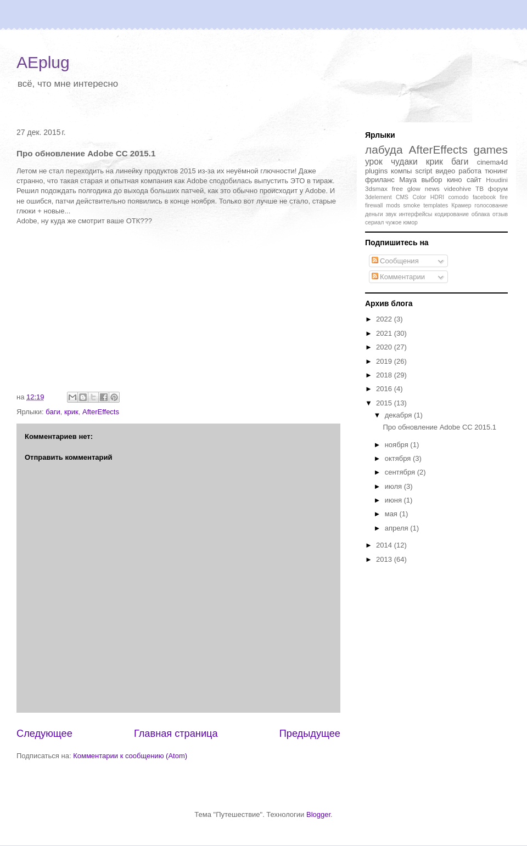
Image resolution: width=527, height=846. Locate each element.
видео (445, 171)
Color (419, 197)
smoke (412, 205)
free (397, 188)
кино (454, 180)
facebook (484, 197)
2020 (385, 347)
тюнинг (496, 171)
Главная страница (176, 733)
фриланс (380, 180)
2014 (385, 545)
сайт (474, 180)
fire (504, 197)
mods (393, 205)
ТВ (479, 188)
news (432, 188)
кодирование (452, 214)
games (491, 149)
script (423, 171)
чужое (393, 222)
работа (469, 171)
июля (394, 486)
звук (390, 214)
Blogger (318, 814)
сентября (401, 472)
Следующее (44, 733)
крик (71, 412)
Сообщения (395, 261)
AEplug (43, 62)
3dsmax (376, 188)
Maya (408, 180)
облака (481, 214)
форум (498, 188)
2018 (385, 375)
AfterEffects (100, 412)
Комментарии (398, 277)
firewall (374, 205)
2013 (385, 559)
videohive (457, 188)
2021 (385, 333)
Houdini (497, 179)
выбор (431, 180)
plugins (376, 171)
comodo (458, 197)
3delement (378, 197)
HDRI (437, 197)
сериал (374, 222)
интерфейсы (416, 214)
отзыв (500, 214)
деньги (374, 214)
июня (394, 500)
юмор (410, 222)
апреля (398, 528)
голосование (491, 205)
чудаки (404, 161)
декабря (399, 415)
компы (401, 171)
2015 (385, 403)
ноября (398, 445)
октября (399, 458)
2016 (385, 389)
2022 (385, 319)
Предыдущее (309, 733)
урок (374, 161)
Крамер (461, 205)
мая (392, 514)
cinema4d (492, 162)
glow (414, 188)
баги (53, 412)
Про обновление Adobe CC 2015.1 (439, 427)
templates (435, 205)
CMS (402, 197)
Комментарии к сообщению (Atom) (130, 756)
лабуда (384, 149)
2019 (385, 361)
